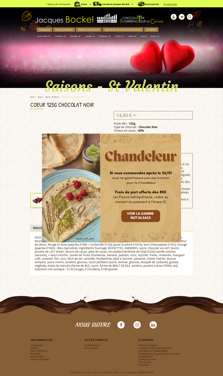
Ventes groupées (64, 29)
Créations (61, 36)
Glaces (155, 36)
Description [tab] (41, 228)
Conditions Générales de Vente (155, 348)
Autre (132, 36)
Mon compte (91, 348)
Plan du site (145, 362)
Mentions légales (148, 345)
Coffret (120, 36)
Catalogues (44, 29)
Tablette (90, 36)
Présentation (146, 356)
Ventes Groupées (39, 359)
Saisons (143, 36)
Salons (34, 348)
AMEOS (116, 372)
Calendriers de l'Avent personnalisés (123, 29)
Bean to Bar (44, 36)
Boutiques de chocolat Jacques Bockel (159, 353)
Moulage (75, 36)
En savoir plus (170, 4)
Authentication (92, 345)
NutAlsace (105, 36)
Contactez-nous (147, 359)
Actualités (151, 29)
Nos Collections (38, 350)
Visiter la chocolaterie (89, 29)
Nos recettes (37, 356)
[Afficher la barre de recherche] (190, 17)
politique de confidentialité (153, 350)
